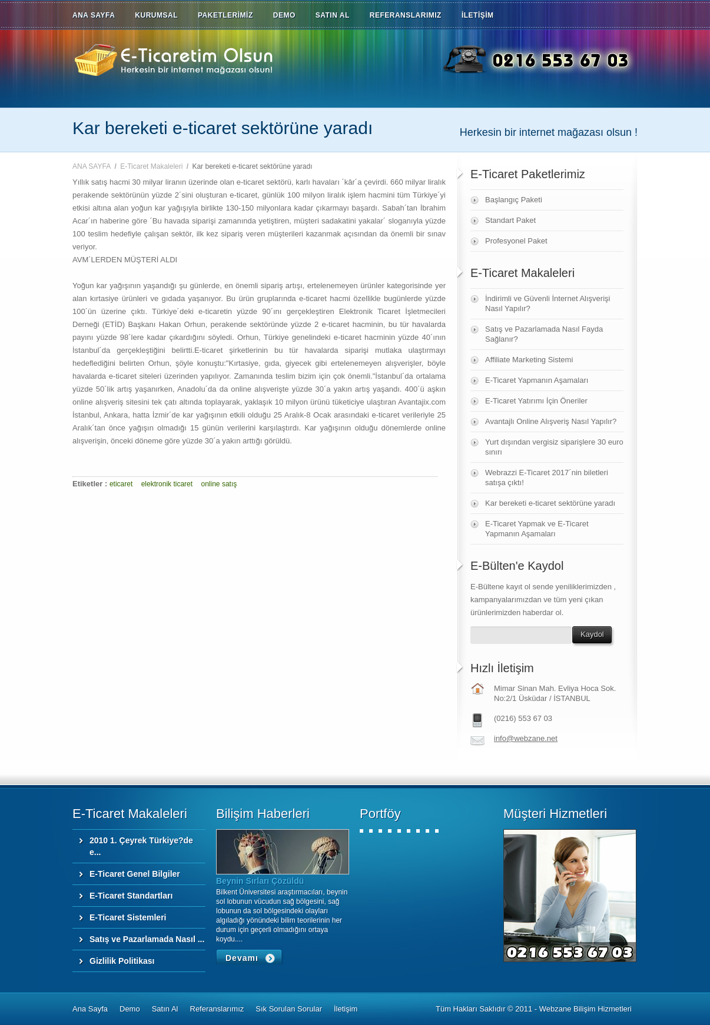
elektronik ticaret (167, 484)
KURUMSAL (156, 15)
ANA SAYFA (93, 15)
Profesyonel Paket (516, 240)
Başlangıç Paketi (513, 199)
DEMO (284, 15)
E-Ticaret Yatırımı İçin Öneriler (536, 400)
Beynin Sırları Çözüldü (260, 881)
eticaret (121, 484)
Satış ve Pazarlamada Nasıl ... (146, 939)
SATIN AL (333, 15)
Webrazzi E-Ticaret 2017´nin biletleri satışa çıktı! (546, 477)
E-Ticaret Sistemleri (127, 917)
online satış (219, 484)
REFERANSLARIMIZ (406, 15)
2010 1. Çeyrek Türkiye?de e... (141, 846)
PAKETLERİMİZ (225, 15)
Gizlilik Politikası (121, 961)
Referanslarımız (217, 1008)
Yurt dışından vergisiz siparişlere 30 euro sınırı (554, 447)
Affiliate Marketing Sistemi (529, 359)
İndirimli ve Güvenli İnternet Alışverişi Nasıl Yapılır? (547, 303)
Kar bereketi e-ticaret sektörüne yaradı (550, 503)
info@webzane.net (526, 738)
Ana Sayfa (90, 1008)
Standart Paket (510, 220)
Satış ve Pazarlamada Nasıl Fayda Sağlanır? (544, 334)
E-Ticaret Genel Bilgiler (134, 874)
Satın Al (165, 1008)
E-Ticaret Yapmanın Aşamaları (536, 380)
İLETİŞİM (478, 15)
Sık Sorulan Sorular (289, 1008)
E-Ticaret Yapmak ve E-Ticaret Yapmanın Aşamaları (537, 528)
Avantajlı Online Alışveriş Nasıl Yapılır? (550, 421)
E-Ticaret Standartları (130, 895)
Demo (130, 1008)
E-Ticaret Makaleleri (151, 166)
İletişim (345, 1008)
